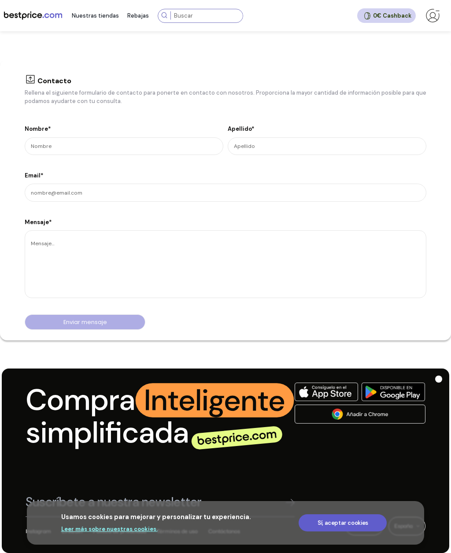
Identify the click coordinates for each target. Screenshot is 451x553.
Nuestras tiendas (95, 15)
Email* (34, 175)
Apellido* (241, 129)
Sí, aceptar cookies (343, 523)
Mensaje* (38, 222)
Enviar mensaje (85, 322)
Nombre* (38, 129)
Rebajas (138, 15)
